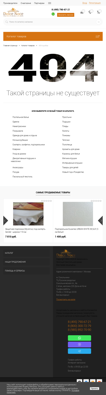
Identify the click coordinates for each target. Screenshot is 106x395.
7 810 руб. (11, 236)
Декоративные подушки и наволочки (23, 159)
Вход (85, 3)
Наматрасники (19, 126)
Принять (94, 389)
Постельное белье (21, 117)
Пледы (65, 126)
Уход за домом (19, 154)
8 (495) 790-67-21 (61, 9)
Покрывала (18, 131)
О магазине (26, 3)
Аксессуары (18, 167)
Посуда (16, 172)
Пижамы (66, 135)
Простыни (66, 117)
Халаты (65, 131)
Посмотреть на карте (65, 299)
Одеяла (16, 122)
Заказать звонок (65, 15)
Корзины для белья (71, 154)
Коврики (16, 149)
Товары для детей (70, 167)
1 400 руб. (60, 236)
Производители (10, 3)
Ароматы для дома (71, 149)
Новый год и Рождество (73, 172)
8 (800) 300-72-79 (79, 326)
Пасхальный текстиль (22, 177)
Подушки (66, 122)
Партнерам (39, 3)
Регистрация (95, 3)
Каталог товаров (53, 36)
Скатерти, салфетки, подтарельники (29, 144)
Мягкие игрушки (69, 158)
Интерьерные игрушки (72, 163)
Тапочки (66, 140)
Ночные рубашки (20, 140)
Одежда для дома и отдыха (25, 135)
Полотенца (67, 144)
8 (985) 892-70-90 (79, 330)
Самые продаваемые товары (53, 192)
